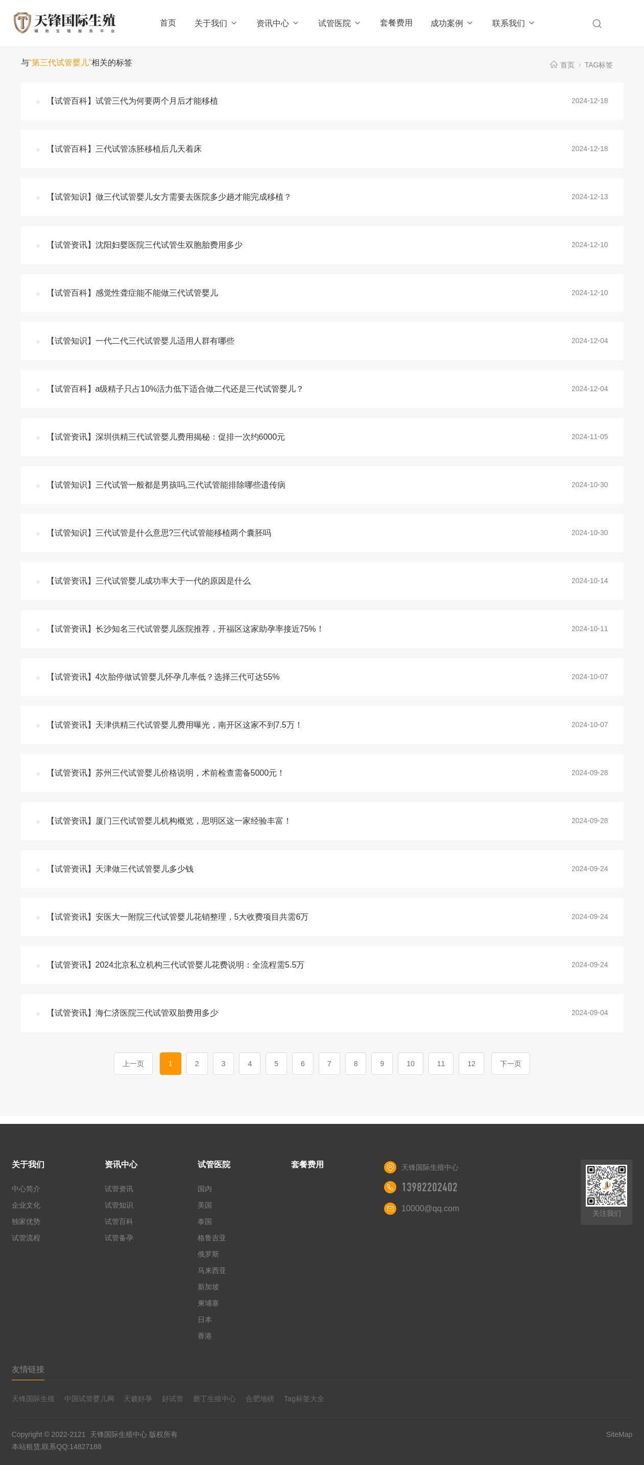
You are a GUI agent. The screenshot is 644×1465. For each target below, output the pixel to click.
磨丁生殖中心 (214, 1399)
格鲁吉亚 (212, 1238)
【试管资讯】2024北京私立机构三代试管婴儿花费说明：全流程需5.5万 (175, 964)
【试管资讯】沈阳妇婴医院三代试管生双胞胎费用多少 (144, 245)
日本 (205, 1319)
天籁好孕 (138, 1399)
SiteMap (619, 1434)
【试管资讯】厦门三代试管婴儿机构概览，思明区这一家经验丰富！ (169, 820)
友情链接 (28, 1369)
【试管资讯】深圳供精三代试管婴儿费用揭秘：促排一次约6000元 (165, 437)
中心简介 (26, 1189)
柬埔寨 (208, 1303)
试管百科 (119, 1221)
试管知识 (119, 1205)
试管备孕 (119, 1238)
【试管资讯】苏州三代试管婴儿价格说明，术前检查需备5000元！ (165, 772)
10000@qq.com (430, 1208)
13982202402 (429, 1187)
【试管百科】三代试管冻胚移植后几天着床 (124, 149)
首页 (168, 22)
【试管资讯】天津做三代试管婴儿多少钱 (120, 868)
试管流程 (26, 1238)
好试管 (172, 1399)
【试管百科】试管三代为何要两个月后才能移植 (132, 101)
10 (411, 1064)
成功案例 (452, 23)
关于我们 (216, 23)
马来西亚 (212, 1270)
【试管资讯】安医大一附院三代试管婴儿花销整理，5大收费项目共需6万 (177, 916)
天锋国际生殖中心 (118, 1434)
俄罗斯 (208, 1254)
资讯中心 (278, 23)
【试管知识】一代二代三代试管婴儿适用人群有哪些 (140, 341)
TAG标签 (599, 65)
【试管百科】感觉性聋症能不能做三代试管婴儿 (132, 293)
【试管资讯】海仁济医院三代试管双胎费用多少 (132, 1012)
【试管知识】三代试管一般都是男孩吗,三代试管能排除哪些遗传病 (165, 485)
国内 (205, 1189)
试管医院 (340, 23)
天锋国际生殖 (33, 1399)
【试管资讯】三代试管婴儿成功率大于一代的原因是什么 (148, 581)
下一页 (510, 1064)
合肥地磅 (260, 1399)
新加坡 (208, 1287)
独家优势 (26, 1221)
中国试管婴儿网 (89, 1399)
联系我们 (514, 23)
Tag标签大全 (304, 1399)
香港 (205, 1336)
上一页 (133, 1064)
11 (441, 1064)
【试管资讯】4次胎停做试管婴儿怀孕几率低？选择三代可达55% (163, 677)
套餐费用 (396, 22)
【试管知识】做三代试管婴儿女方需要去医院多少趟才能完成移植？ (169, 197)
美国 (205, 1205)
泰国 (205, 1221)
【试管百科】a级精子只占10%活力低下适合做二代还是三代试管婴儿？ (175, 389)
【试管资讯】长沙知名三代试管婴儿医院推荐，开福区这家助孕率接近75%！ (185, 629)
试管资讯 (119, 1189)
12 (471, 1064)
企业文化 (26, 1205)
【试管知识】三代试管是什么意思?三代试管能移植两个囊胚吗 (159, 533)
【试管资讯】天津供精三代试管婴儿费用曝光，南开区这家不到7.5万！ (174, 725)
